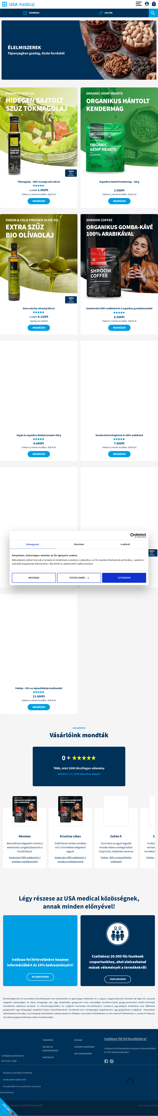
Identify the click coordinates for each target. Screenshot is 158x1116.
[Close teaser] (13, 1113)
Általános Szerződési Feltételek (17, 1073)
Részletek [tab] (79, 544)
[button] (9, 1106)
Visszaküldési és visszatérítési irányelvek (22, 1086)
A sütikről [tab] (125, 544)
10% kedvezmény (83, 1053)
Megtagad (34, 577)
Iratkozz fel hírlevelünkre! (125, 1039)
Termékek (48, 1040)
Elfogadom (124, 577)
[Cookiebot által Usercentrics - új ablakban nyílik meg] (132, 535)
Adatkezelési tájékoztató (14, 1079)
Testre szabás (79, 577)
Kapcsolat (48, 1057)
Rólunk (78, 1040)
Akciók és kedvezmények (50, 1049)
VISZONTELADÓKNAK (84, 1047)
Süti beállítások (7, 1092)
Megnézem (39, 201)
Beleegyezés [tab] (32, 544)
